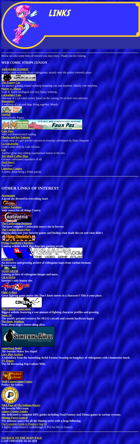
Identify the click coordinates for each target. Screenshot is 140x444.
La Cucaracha (9, 143)
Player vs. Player (11, 88)
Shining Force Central (14, 417)
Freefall (6, 114)
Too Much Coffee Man (14, 156)
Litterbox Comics (11, 168)
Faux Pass (7, 131)
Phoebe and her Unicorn (15, 137)
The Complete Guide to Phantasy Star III (24, 423)
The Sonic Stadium (12, 321)
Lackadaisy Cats (11, 95)
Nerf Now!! (8, 162)
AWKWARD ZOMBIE (15, 69)
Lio (3, 149)
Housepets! (8, 101)
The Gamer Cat (10, 82)
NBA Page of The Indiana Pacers (20, 404)
